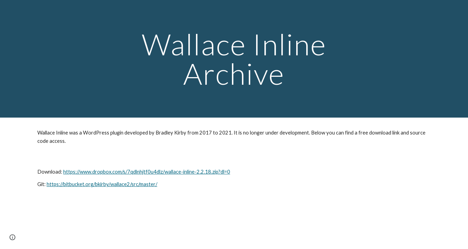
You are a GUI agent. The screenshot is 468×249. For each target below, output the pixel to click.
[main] (234, 59)
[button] (12, 237)
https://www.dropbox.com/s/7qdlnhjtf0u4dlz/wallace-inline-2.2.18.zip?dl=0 (146, 172)
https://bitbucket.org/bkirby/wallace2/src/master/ (102, 184)
